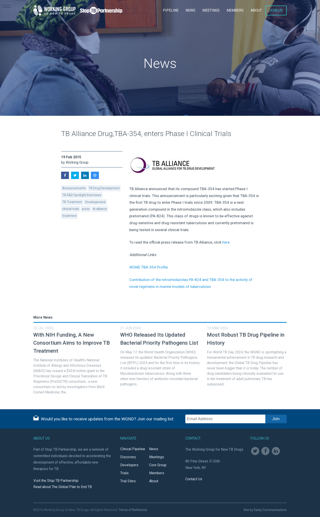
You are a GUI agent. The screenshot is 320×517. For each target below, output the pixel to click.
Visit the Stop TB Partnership (55, 480)
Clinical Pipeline (132, 449)
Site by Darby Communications (265, 510)
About (256, 10)
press (86, 209)
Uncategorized (95, 202)
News (190, 10)
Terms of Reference (133, 510)
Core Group (157, 465)
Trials (124, 473)
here (226, 242)
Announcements (74, 188)
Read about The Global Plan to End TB (62, 487)
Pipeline (170, 10)
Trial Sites (128, 481)
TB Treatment (72, 202)
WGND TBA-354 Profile (148, 267)
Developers (129, 465)
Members (235, 10)
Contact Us (193, 479)
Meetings (211, 10)
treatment (69, 216)
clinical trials (70, 209)
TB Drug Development (104, 188)
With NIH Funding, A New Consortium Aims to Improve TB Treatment (71, 343)
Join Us (276, 10)
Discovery (128, 457)
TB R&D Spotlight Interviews (81, 195)
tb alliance (100, 209)
